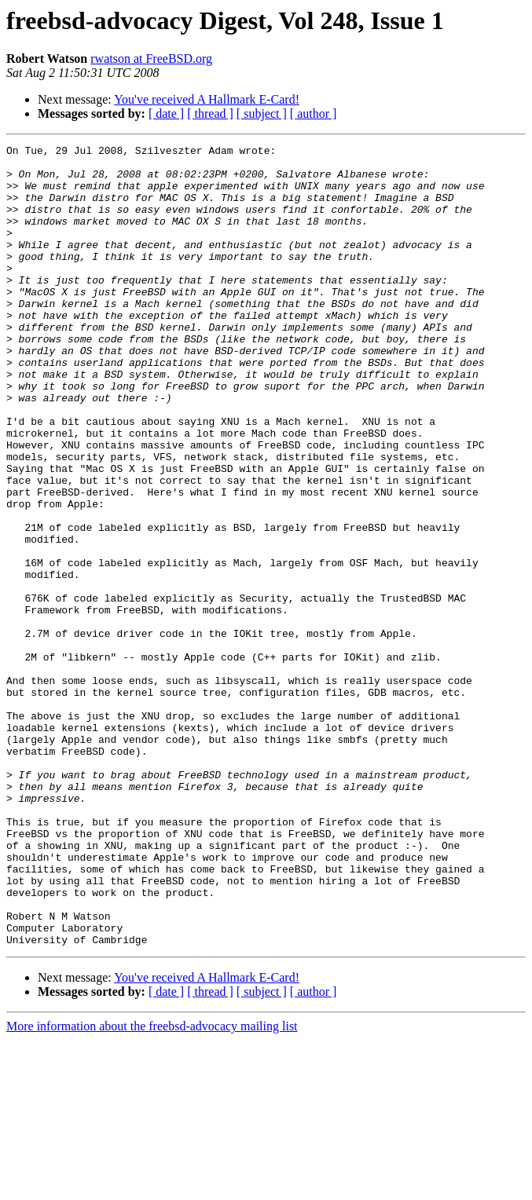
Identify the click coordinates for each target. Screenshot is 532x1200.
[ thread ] (210, 113)
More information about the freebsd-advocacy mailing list (152, 1186)
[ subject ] (262, 113)
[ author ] (313, 113)
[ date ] (166, 113)
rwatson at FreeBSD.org (151, 58)
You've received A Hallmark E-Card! (206, 99)
